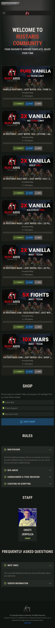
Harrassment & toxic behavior (22, 477)
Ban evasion (12, 449)
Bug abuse (11, 470)
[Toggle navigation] (3, 13)
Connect (19, 104)
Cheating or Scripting (17, 483)
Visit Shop (27, 421)
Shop (29, 104)
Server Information (16, 583)
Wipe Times (11, 565)
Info (38, 104)
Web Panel (27, 623)
